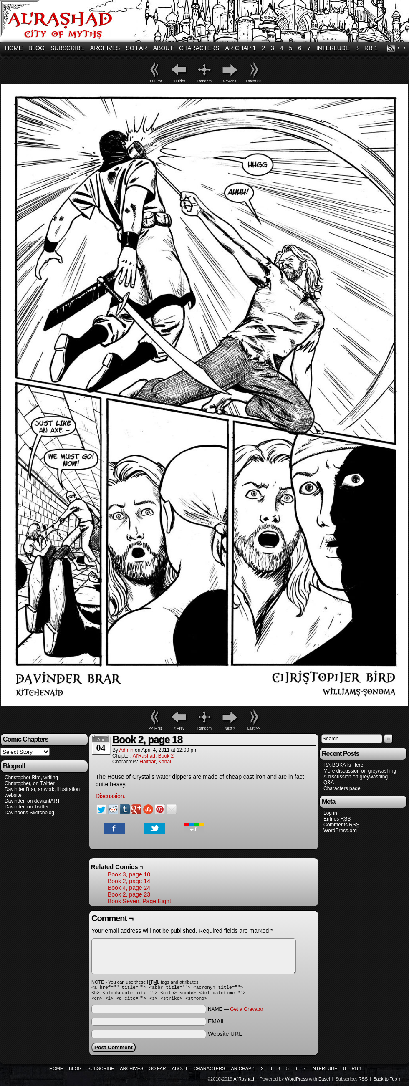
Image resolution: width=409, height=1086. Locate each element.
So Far (136, 48)
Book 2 (166, 756)
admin (126, 750)
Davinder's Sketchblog (29, 813)
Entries (337, 819)
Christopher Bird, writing (31, 777)
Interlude (332, 48)
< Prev (179, 728)
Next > (230, 728)
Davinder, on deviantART (32, 801)
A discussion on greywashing (355, 777)
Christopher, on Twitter (30, 783)
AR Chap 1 (240, 48)
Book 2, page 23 (129, 894)
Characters (199, 48)
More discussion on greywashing (359, 771)
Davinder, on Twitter (27, 807)
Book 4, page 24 (129, 887)
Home (14, 48)
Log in (330, 813)
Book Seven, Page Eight (139, 901)
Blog (36, 48)
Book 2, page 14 (129, 881)
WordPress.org (340, 830)
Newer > (230, 81)
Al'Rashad (144, 756)
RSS (391, 48)
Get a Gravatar (246, 1012)
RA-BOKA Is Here (343, 765)
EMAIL (216, 1023)
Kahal (164, 762)
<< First (155, 81)
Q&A (328, 782)
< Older (179, 81)
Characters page (342, 788)
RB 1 (370, 48)
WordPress (296, 1081)
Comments (341, 825)
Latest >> (254, 81)
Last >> (253, 728)
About (163, 48)
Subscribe (67, 48)
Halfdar (147, 762)
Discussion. (111, 796)
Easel (324, 1081)
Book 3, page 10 (129, 874)
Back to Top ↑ (387, 1081)
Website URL (225, 1036)
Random (204, 81)
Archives (105, 48)
